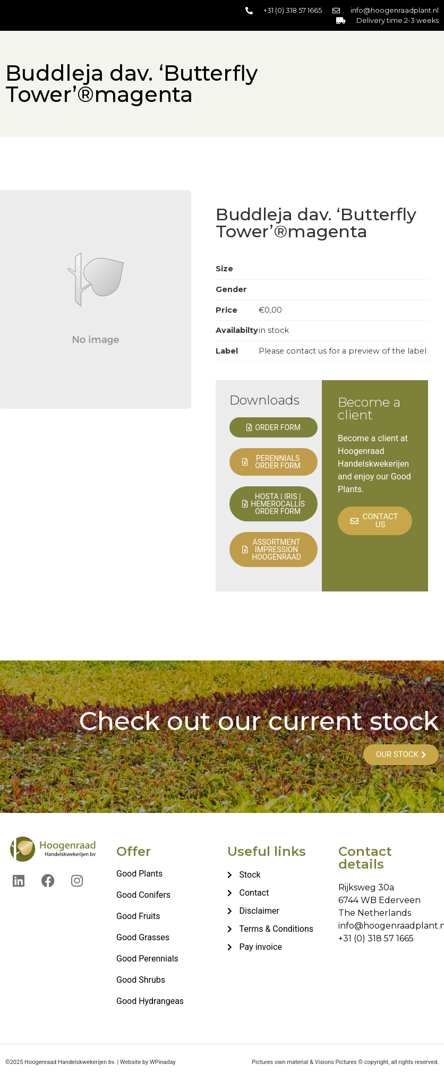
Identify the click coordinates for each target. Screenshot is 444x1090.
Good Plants (139, 874)
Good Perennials (147, 959)
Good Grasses (142, 937)
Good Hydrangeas (150, 1001)
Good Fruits (138, 916)
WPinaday (163, 1062)
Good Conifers (143, 895)
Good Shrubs (140, 980)
